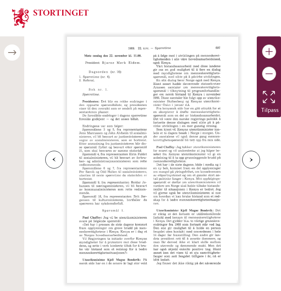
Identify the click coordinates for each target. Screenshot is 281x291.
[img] (50, 17)
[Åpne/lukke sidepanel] (12, 52)
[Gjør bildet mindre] (269, 74)
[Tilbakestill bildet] (269, 97)
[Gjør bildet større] (269, 51)
